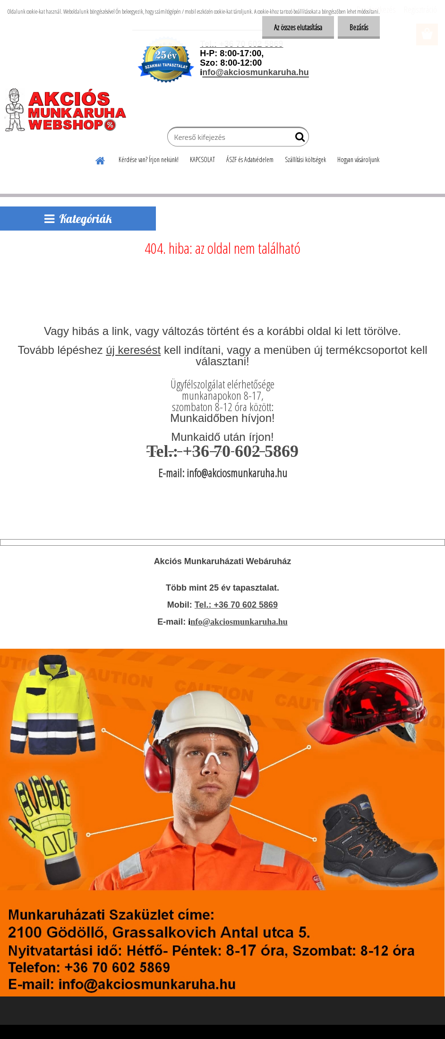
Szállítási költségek (305, 159)
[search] (297, 139)
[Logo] (70, 109)
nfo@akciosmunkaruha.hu (238, 622)
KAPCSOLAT (202, 159)
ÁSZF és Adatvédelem (250, 159)
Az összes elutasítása (298, 27)
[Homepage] (100, 159)
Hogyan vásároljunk (358, 159)
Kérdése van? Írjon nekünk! (149, 159)
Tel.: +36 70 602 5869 (236, 605)
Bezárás (359, 27)
